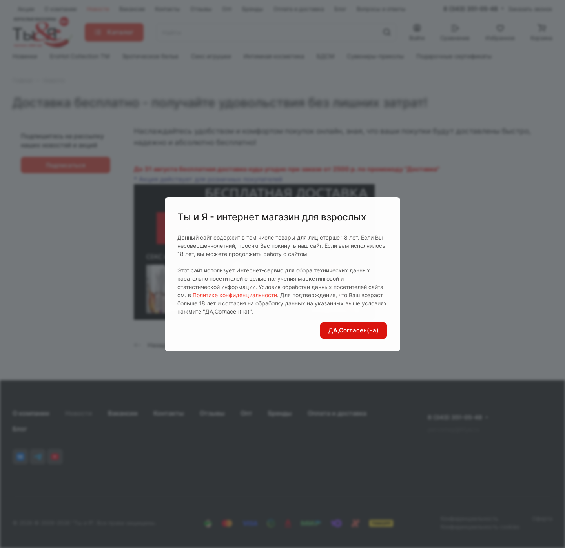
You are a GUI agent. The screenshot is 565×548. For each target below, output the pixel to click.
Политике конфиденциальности (235, 295)
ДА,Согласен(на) (353, 330)
